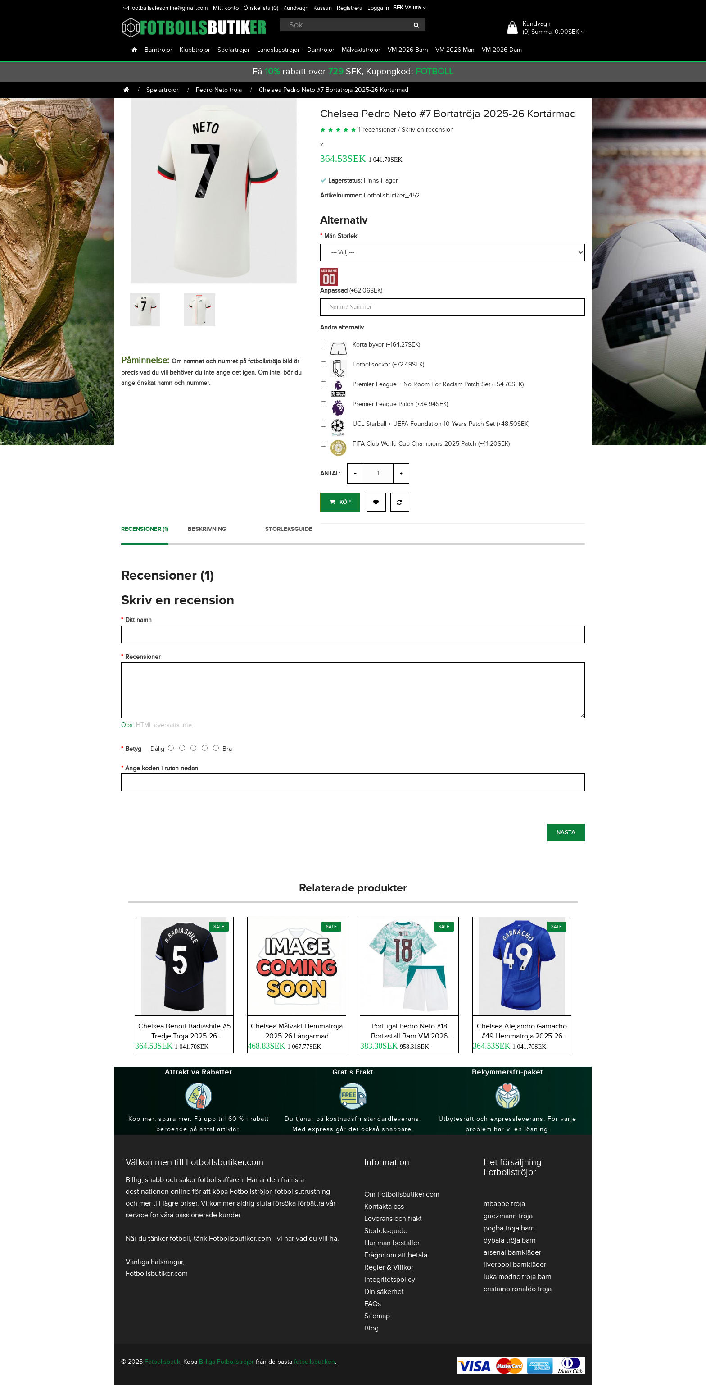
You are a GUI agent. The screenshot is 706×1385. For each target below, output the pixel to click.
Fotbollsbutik (162, 1359)
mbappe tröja (504, 1201)
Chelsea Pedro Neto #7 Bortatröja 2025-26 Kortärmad (333, 90)
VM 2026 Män (455, 50)
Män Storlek (340, 236)
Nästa (566, 830)
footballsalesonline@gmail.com (165, 8)
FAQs (372, 1301)
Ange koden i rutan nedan (161, 766)
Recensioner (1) (144, 526)
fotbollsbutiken (314, 1359)
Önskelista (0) (261, 8)
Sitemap (377, 1313)
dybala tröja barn (510, 1238)
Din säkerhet (384, 1289)
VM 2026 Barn (408, 50)
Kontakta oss (384, 1204)
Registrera (349, 8)
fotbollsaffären (220, 1177)
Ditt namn (138, 618)
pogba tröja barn (509, 1225)
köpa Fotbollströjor (242, 1189)
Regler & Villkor (388, 1265)
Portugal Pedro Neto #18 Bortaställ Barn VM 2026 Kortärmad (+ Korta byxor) (409, 1033)
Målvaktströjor (361, 50)
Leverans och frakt (393, 1216)
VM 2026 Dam (502, 50)
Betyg (133, 746)
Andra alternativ (342, 327)
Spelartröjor (233, 50)
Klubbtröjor (195, 50)
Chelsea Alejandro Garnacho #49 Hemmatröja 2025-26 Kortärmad (522, 1033)
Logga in (378, 8)
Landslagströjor (278, 50)
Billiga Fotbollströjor (226, 1359)
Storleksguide (288, 526)
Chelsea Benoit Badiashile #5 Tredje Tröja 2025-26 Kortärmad (184, 1033)
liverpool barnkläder (515, 1262)
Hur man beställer (392, 1240)
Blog (371, 1325)
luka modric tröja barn (518, 1274)
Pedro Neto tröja (219, 90)
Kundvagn (295, 8)
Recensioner (143, 654)
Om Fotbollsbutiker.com (401, 1192)
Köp (340, 502)
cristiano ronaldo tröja (518, 1286)
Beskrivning (207, 526)
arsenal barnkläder (512, 1250)
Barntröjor (158, 50)
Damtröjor (321, 50)
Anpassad (334, 290)
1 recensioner (377, 129)
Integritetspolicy (389, 1277)
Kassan (322, 8)
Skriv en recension (428, 129)
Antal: (330, 473)
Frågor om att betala (395, 1252)
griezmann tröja (508, 1213)
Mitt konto (226, 8)
